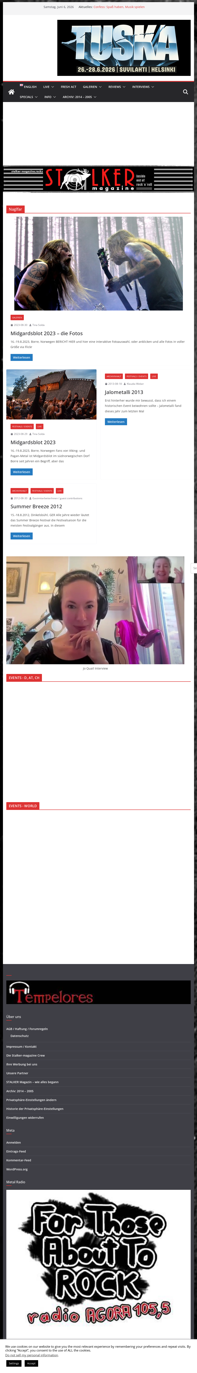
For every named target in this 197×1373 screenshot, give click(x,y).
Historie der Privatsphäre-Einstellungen (34, 1109)
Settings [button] (14, 1363)
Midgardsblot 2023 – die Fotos (47, 333)
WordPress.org (17, 1169)
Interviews (141, 87)
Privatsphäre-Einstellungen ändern (31, 1100)
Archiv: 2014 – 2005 (77, 97)
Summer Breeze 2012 (36, 506)
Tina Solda (38, 325)
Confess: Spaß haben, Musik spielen (119, 7)
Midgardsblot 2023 (33, 442)
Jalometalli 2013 (124, 392)
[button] (52, 87)
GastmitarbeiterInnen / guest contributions (57, 498)
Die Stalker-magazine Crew (25, 1055)
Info (47, 97)
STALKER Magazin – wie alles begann (32, 1082)
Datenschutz (20, 1036)
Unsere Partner (17, 1073)
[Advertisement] (98, 133)
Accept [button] (31, 1363)
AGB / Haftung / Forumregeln (27, 1029)
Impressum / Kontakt (21, 1047)
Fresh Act (68, 87)
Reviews (115, 87)
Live (46, 87)
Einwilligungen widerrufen (25, 1118)
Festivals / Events (22, 426)
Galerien (90, 87)
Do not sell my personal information (31, 1355)
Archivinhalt (114, 376)
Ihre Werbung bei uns (21, 1064)
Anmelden (13, 1142)
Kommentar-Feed (18, 1160)
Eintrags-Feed (16, 1151)
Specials (26, 97)
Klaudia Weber (135, 384)
